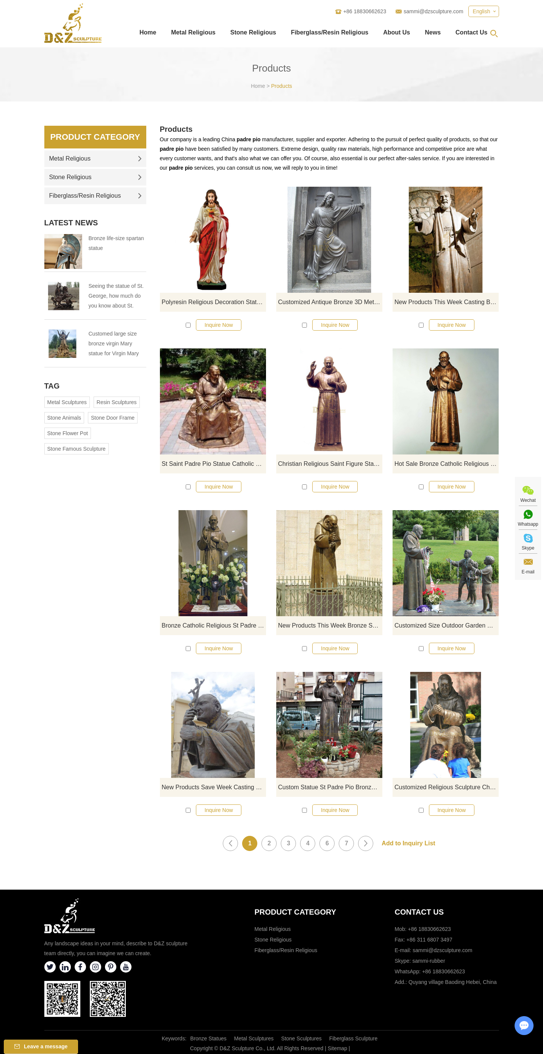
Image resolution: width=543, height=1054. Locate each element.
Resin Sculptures (117, 402)
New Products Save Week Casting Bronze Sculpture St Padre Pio (214, 787)
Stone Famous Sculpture (76, 449)
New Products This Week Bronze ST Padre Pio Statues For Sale (330, 625)
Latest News (71, 223)
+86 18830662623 (443, 971)
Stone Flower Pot (67, 433)
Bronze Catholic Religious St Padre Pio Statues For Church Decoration (214, 625)
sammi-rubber (428, 961)
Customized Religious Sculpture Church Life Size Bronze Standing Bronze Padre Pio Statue (446, 787)
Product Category (95, 137)
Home (147, 32)
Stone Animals (64, 418)
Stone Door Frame (113, 418)
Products (281, 86)
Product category (295, 912)
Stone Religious (253, 32)
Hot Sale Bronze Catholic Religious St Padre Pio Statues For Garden (446, 464)
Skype (528, 548)
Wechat (527, 500)
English (481, 11)
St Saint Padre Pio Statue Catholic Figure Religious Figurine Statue (214, 464)
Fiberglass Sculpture (353, 1038)
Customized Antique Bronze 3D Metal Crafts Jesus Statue (330, 302)
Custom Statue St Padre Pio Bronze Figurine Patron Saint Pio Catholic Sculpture (330, 787)
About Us (396, 32)
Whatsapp (528, 524)
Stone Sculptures (301, 1038)
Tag (52, 386)
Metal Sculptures (67, 402)
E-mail (527, 572)
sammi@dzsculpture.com (433, 11)
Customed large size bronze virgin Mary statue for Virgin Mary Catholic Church (114, 344)
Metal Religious (193, 32)
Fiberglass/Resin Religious (330, 32)
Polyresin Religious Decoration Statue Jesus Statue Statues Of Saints (214, 302)
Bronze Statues (208, 1038)
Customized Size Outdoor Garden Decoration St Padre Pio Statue (446, 625)
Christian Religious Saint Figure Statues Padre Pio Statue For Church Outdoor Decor (330, 464)
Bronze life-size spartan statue (116, 243)
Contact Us (471, 32)
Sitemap (337, 1048)
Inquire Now (219, 325)
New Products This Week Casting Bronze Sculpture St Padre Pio (446, 302)
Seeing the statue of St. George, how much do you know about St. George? (116, 297)
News (433, 32)
